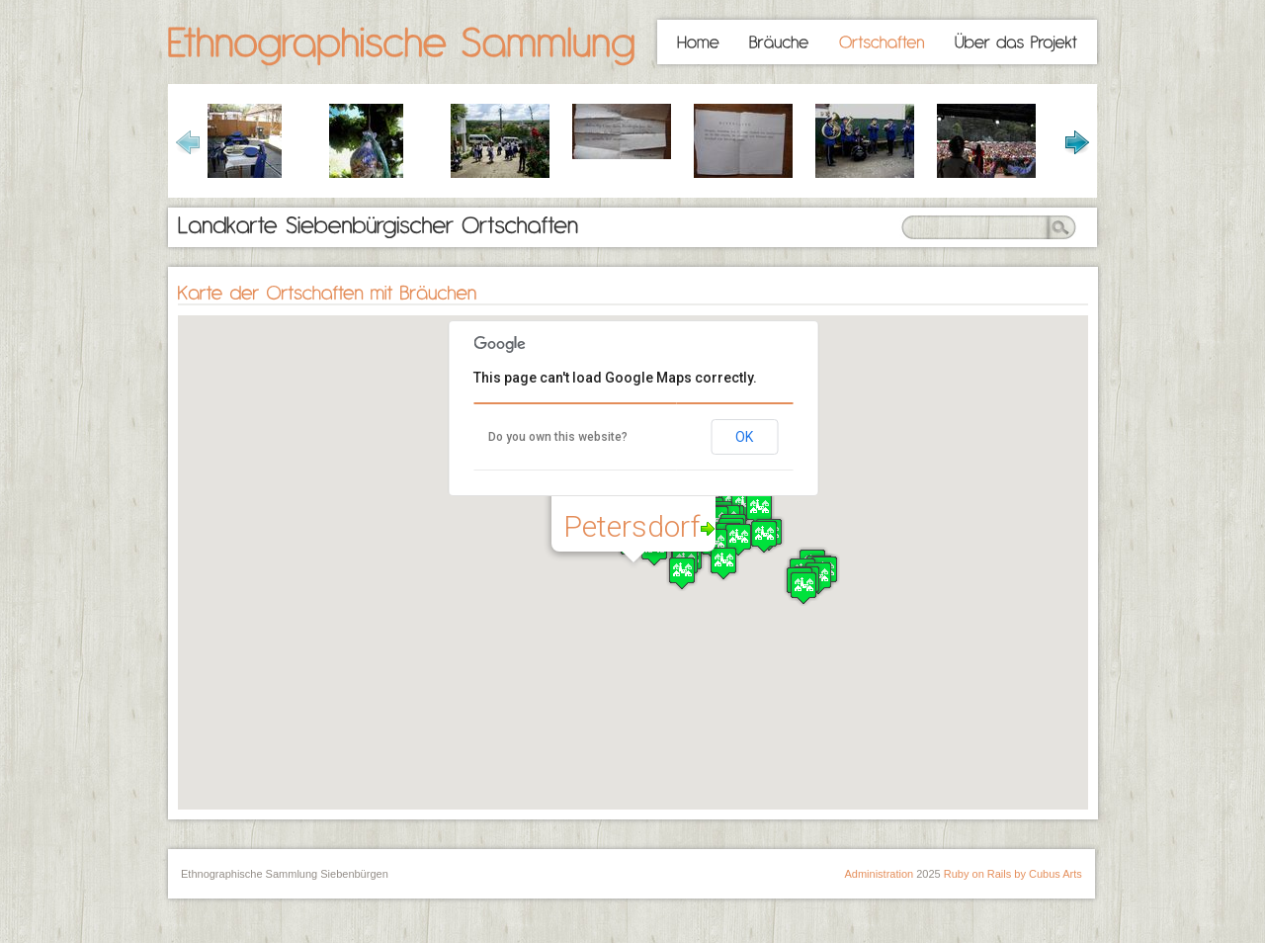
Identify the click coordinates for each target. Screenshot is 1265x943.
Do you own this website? (558, 437)
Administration (878, 874)
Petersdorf (639, 526)
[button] (723, 563)
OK (744, 437)
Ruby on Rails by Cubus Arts (1013, 874)
